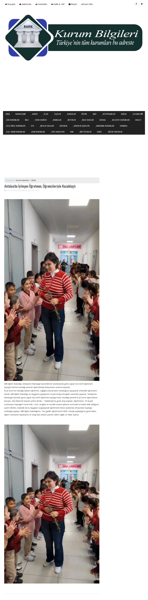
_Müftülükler (85, 131)
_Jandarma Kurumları (104, 125)
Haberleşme (20, 113)
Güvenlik (63, 125)
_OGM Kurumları (38, 131)
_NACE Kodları (87, 119)
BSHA (34, 180)
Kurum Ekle (87, 4)
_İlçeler (57, 113)
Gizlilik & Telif (57, 4)
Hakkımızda (25, 4)
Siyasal (102, 119)
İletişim (73, 4)
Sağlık (124, 113)
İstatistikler (41, 4)
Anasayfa (10, 4)
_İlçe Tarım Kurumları (15, 131)
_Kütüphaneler (108, 113)
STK (32, 125)
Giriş (8, 113)
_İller (45, 113)
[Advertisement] (74, 89)
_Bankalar (56, 119)
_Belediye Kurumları (120, 119)
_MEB (94, 113)
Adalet (138, 119)
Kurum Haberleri (22, 180)
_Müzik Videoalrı (115, 131)
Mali (27, 119)
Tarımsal (124, 125)
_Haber (34, 113)
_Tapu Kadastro (57, 131)
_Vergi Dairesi (40, 119)
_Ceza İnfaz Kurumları (15, 125)
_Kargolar (71, 113)
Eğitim (84, 113)
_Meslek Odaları (47, 125)
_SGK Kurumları (12, 119)
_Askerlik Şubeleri (81, 125)
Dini (71, 131)
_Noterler (71, 119)
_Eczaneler (137, 113)
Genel (99, 131)
